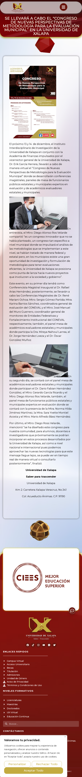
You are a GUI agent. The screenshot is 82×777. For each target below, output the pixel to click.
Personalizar (17, 764)
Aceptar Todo (33, 770)
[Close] (65, 736)
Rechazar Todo (47, 764)
